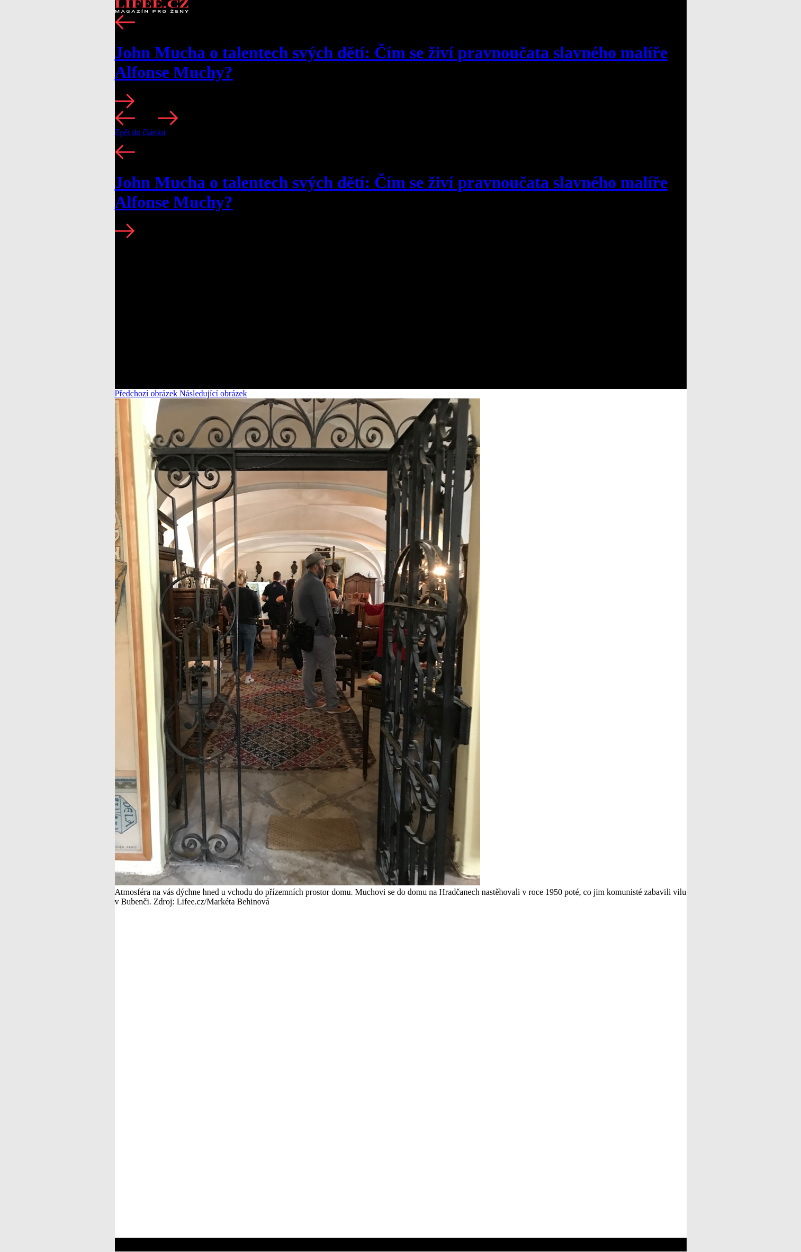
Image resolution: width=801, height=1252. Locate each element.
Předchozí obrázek (147, 393)
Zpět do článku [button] (140, 132)
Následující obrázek (213, 393)
